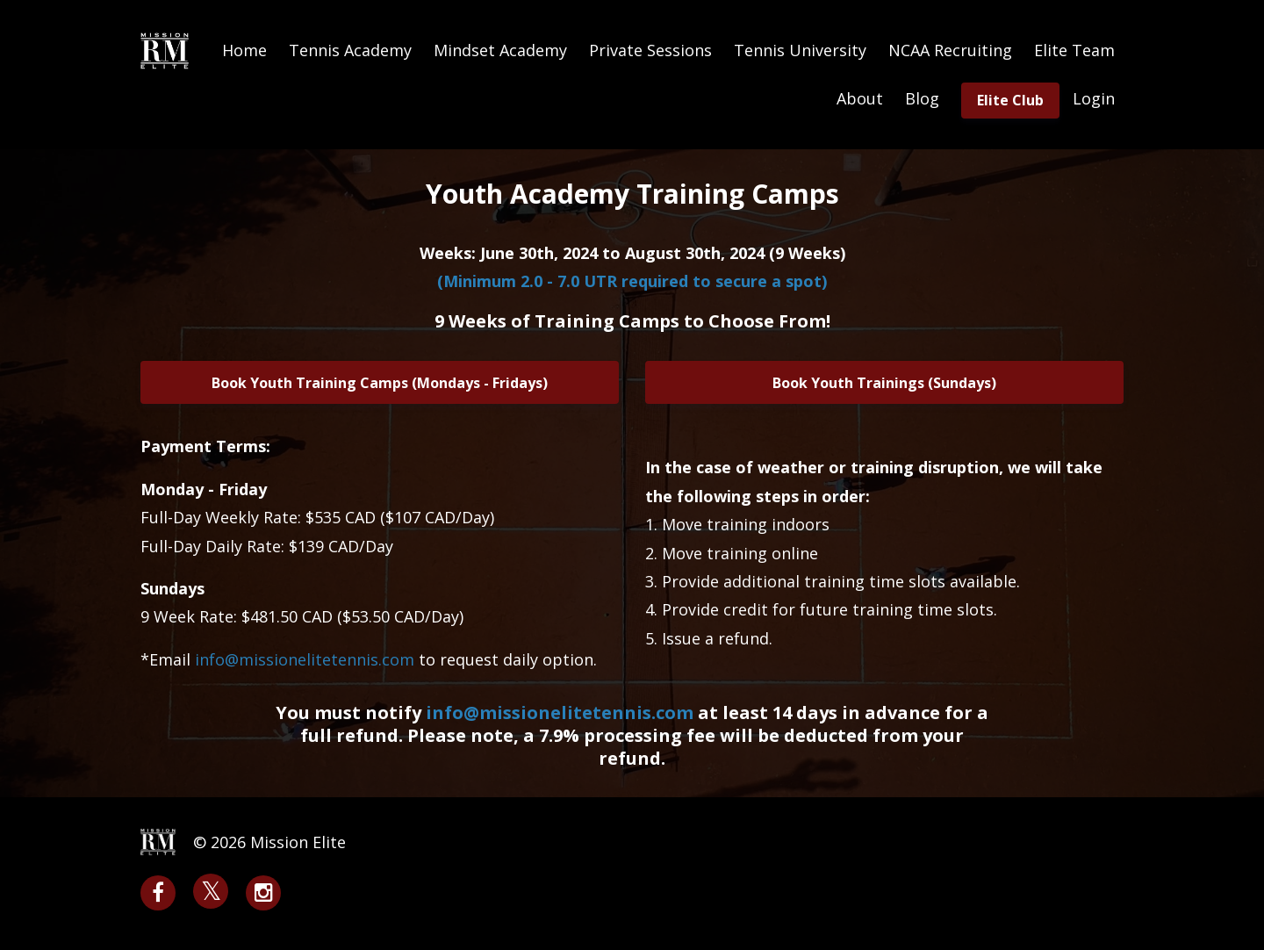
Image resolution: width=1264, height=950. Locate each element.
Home (244, 50)
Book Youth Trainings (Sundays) (884, 382)
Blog (922, 98)
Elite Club (1010, 100)
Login (1094, 98)
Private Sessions (650, 50)
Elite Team (1074, 50)
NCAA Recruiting (950, 50)
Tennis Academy (350, 50)
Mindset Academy (500, 50)
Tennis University (800, 50)
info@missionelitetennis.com (559, 712)
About (860, 98)
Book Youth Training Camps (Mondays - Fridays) (380, 382)
